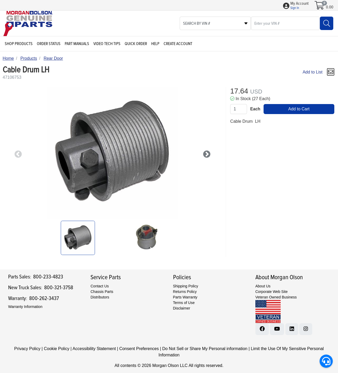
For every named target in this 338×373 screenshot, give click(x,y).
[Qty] (238, 109)
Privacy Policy (27, 348)
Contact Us (99, 286)
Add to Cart (299, 109)
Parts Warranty (185, 297)
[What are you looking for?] (285, 23)
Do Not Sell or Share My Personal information (205, 348)
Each (255, 109)
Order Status (48, 44)
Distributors (99, 297)
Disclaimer (181, 308)
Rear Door (53, 58)
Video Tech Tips (106, 44)
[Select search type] (215, 23)
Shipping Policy (185, 286)
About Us (263, 286)
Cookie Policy (56, 348)
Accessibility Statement (94, 348)
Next (205, 152)
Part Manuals (77, 44)
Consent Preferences (139, 348)
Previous (16, 152)
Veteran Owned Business (276, 297)
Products (29, 58)
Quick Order (136, 44)
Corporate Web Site (271, 291)
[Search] (326, 23)
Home (8, 58)
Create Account (178, 44)
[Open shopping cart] (320, 7)
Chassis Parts (101, 291)
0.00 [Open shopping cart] (329, 7)
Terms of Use (184, 303)
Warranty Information (25, 307)
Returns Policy (185, 291)
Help (155, 44)
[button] (299, 5)
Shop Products (19, 44)
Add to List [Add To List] (312, 72)
